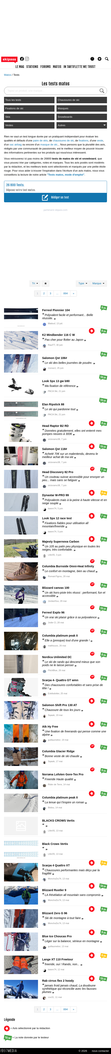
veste (100, 140)
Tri (35, 283)
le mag (19, 67)
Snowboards (65, 116)
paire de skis (40, 140)
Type (82, 283)
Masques (63, 108)
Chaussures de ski (68, 99)
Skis (7, 116)
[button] (99, 59)
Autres (82, 125)
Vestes (9, 125)
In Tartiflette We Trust (80, 67)
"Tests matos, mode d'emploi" (65, 174)
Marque (98, 283)
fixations (83, 140)
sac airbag (16, 144)
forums (45, 67)
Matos (8, 74)
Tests (16, 74)
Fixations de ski (14, 108)
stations (32, 67)
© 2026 (83, 1050)
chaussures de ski (63, 140)
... (57, 293)
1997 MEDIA (10, 1051)
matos (57, 67)
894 (65, 293)
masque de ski (48, 144)
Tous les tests (13, 99)
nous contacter (100, 1050)
